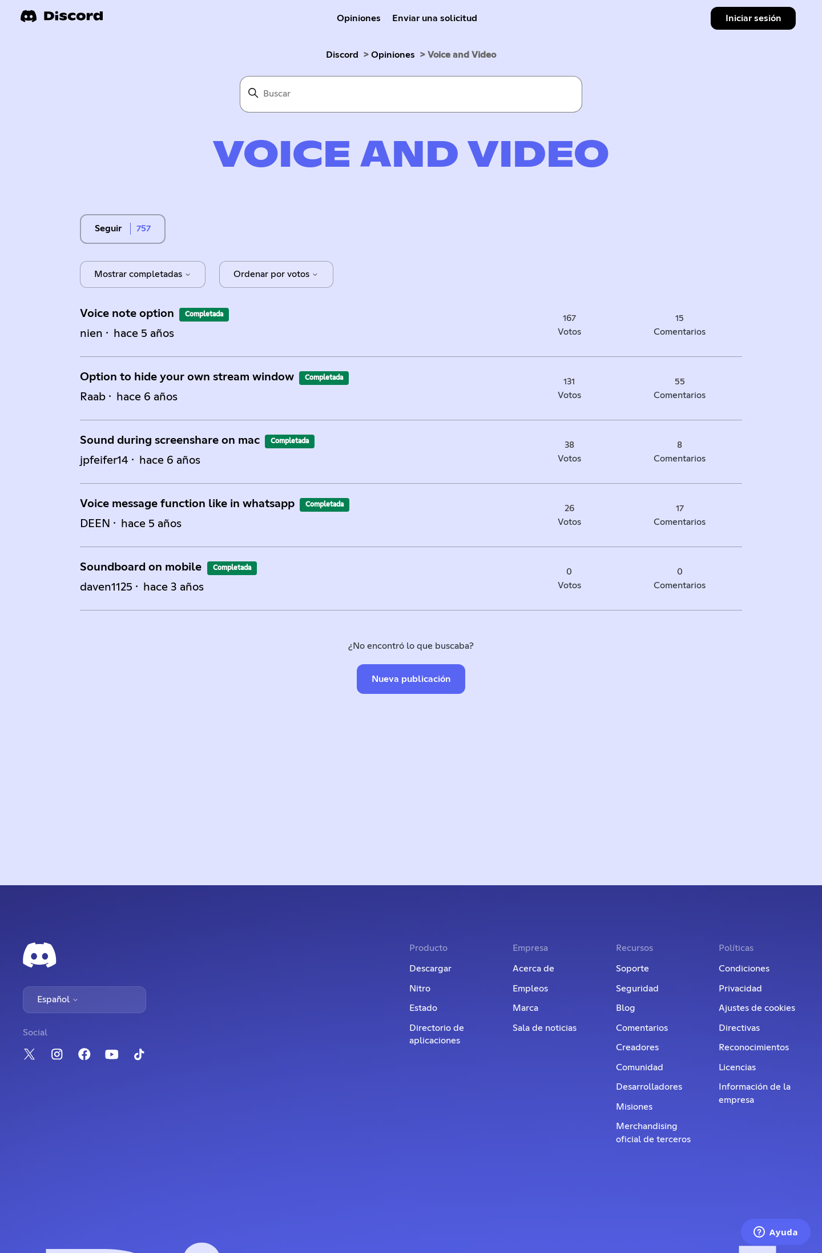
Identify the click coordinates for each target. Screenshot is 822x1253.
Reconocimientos (754, 1047)
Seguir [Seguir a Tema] (108, 228)
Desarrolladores (649, 1086)
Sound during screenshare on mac (170, 440)
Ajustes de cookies (757, 1008)
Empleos (530, 988)
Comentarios (642, 1028)
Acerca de (533, 968)
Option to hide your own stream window (187, 377)
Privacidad (740, 988)
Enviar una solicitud (434, 18)
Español (58, 999)
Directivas (739, 1028)
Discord (342, 54)
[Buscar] (411, 94)
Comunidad (639, 1067)
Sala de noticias (545, 1028)
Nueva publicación (411, 679)
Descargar (430, 968)
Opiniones (359, 18)
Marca (525, 1008)
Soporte (632, 968)
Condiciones (744, 968)
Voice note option (127, 313)
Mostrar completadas (142, 274)
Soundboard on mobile (142, 567)
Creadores (637, 1047)
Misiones (634, 1106)
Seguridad (637, 988)
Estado (423, 1008)
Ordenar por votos (276, 274)
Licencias (737, 1067)
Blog (625, 1008)
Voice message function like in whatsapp (187, 503)
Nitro (419, 988)
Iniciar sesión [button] (753, 18)
